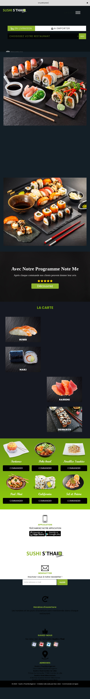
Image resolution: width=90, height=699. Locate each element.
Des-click (57, 684)
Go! (82, 36)
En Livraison (21, 28)
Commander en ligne (70, 684)
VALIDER (62, 582)
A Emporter (60, 28)
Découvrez (45, 286)
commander (16, 468)
